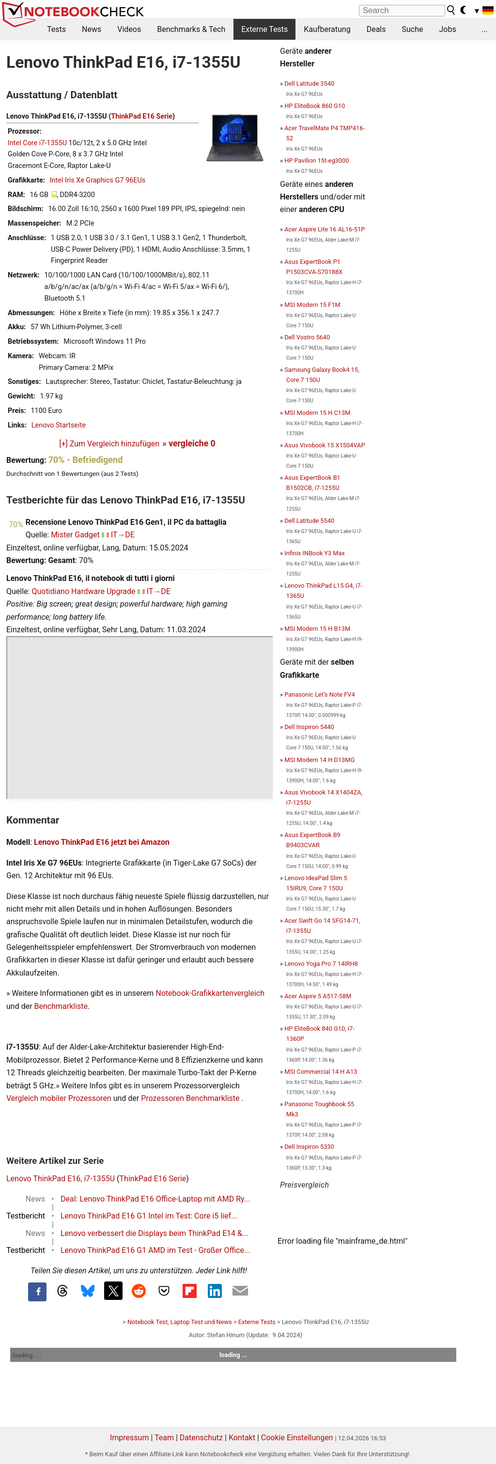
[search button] (451, 10)
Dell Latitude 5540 (309, 520)
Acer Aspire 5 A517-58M (317, 996)
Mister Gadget (75, 534)
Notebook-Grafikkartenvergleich (209, 993)
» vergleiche (189, 443)
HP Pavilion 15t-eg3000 (316, 160)
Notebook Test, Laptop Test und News (179, 1322)
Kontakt (242, 1437)
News (91, 29)
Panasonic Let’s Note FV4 (319, 694)
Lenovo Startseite (58, 425)
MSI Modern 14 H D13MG (319, 759)
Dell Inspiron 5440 (309, 727)
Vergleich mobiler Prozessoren (58, 1098)
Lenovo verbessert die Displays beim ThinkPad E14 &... (154, 1233)
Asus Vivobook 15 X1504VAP (324, 445)
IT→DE (123, 534)
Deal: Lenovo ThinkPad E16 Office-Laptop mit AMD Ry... (155, 1199)
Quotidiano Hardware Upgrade (83, 591)
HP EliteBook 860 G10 (314, 105)
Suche (412, 29)
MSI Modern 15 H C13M (317, 412)
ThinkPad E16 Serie (141, 116)
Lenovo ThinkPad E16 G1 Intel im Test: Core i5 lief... (149, 1215)
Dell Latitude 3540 (309, 83)
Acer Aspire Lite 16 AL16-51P (324, 229)
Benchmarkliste (61, 1006)
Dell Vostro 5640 (307, 337)
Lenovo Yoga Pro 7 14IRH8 (321, 963)
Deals (376, 29)
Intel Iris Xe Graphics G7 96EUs (97, 180)
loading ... (26, 1355)
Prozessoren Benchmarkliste (191, 1098)
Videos (129, 29)
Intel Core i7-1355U (37, 143)
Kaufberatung (327, 29)
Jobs (447, 29)
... (484, 29)
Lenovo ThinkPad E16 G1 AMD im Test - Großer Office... (155, 1250)
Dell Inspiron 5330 (309, 1146)
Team (164, 1437)
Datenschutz (201, 1437)
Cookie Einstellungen (297, 1437)
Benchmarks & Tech (191, 29)
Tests (56, 29)
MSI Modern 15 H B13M (317, 628)
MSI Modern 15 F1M (312, 304)
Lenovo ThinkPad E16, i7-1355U (60, 1178)
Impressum (129, 1437)
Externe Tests (264, 29)
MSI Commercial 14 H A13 (320, 1071)
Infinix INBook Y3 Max (314, 553)
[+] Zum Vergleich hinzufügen (109, 443)
